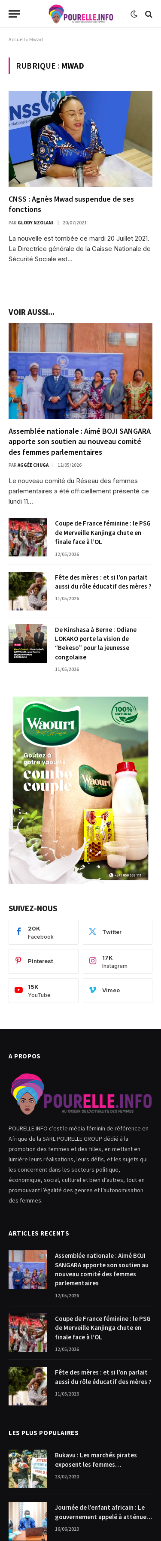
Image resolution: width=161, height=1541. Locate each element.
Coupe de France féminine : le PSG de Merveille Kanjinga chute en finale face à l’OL (103, 532)
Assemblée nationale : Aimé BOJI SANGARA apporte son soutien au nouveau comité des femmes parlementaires (80, 441)
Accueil (17, 39)
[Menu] (14, 14)
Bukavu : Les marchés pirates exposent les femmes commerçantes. (96, 1464)
